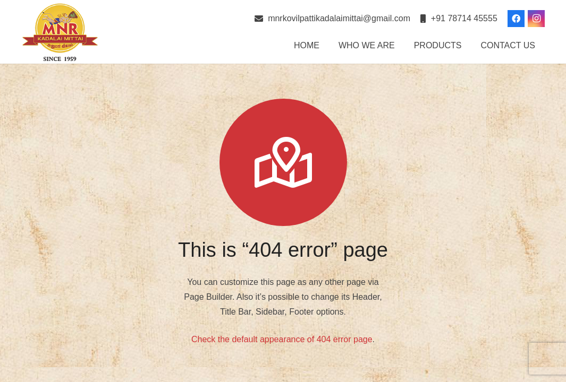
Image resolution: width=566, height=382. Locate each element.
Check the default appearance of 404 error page (282, 339)
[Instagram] (536, 18)
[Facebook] (516, 18)
